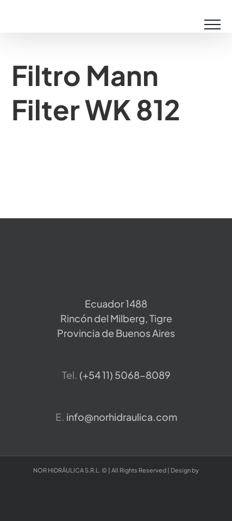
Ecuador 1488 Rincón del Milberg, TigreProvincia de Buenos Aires (116, 318)
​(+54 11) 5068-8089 (125, 375)
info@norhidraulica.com (121, 416)
